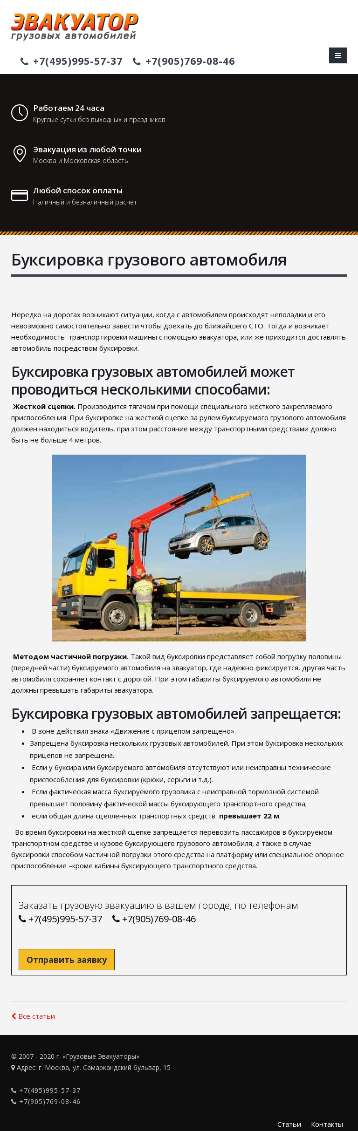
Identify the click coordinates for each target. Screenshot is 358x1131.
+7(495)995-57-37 (72, 61)
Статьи (289, 1124)
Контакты (327, 1124)
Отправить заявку (67, 959)
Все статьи (33, 1016)
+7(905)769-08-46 (184, 61)
